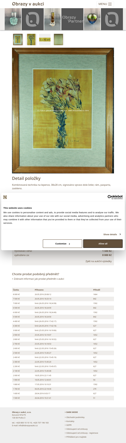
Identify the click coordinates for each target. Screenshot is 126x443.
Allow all (102, 243)
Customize (62, 243)
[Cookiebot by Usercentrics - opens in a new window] (110, 197)
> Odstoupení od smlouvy (76, 429)
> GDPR (68, 425)
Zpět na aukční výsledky (99, 261)
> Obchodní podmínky (75, 417)
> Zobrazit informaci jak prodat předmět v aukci (38, 278)
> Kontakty (69, 421)
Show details (110, 234)
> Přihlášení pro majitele (75, 437)
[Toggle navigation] (105, 4)
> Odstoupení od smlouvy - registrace (81, 433)
